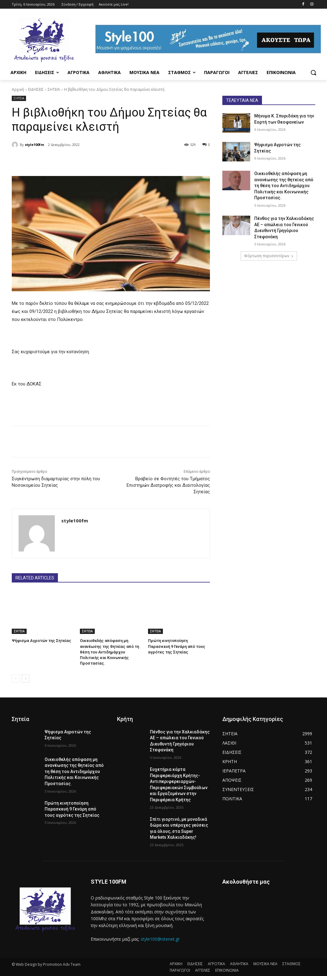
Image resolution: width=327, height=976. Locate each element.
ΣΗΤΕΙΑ (54, 89)
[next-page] (25, 678)
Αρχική (18, 89)
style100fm (34, 144)
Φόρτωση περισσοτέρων (269, 255)
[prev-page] (16, 678)
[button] (313, 72)
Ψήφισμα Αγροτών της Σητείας (41, 640)
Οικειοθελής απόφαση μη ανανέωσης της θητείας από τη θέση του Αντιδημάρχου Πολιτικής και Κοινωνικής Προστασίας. (109, 652)
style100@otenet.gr (160, 939)
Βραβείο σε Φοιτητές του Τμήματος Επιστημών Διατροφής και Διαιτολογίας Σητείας (168, 485)
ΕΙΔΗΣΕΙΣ (36, 89)
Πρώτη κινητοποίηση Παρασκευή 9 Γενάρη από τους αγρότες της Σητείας (176, 646)
